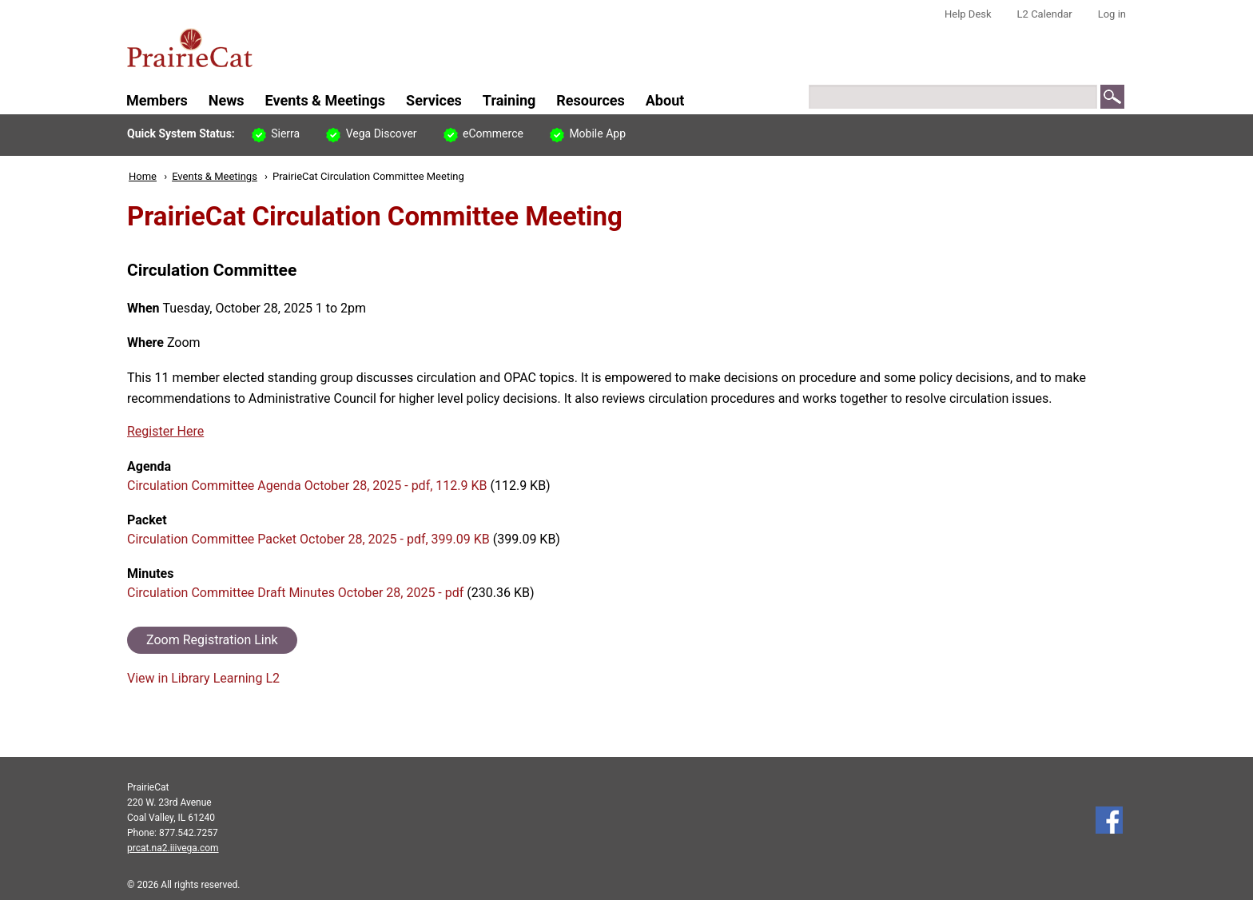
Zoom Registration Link (212, 639)
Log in (1112, 14)
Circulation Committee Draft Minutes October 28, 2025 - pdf (295, 592)
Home (143, 176)
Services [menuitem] (434, 100)
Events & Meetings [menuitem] (325, 100)
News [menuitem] (227, 100)
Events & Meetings (214, 176)
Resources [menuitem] (590, 100)
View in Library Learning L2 (203, 678)
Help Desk (968, 14)
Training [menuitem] (509, 100)
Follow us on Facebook (1109, 820)
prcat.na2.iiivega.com (173, 848)
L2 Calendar (1044, 14)
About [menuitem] (665, 100)
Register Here (165, 431)
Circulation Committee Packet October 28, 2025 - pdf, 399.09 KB (308, 539)
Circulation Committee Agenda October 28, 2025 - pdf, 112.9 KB (307, 485)
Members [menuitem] (157, 100)
